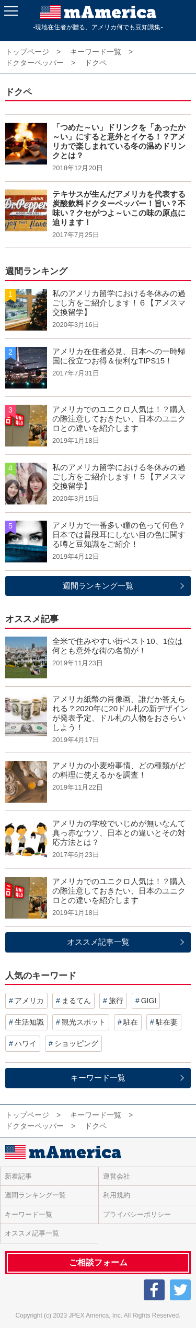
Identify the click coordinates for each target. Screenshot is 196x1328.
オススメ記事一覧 (98, 941)
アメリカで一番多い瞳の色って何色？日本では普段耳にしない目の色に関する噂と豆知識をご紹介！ (119, 534)
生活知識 (29, 1022)
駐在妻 (167, 1022)
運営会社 (116, 1176)
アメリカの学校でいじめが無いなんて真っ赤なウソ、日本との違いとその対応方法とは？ (119, 833)
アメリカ (29, 1000)
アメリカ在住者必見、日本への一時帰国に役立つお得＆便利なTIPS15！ (119, 356)
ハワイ (26, 1043)
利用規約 (116, 1195)
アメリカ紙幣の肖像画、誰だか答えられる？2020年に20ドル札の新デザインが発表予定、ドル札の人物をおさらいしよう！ (120, 713)
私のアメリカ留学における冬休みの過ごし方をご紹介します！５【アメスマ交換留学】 (119, 476)
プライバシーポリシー (137, 1214)
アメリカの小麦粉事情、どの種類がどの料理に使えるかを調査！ (119, 770)
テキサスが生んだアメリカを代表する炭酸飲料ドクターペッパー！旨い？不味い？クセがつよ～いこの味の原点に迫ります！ (119, 208)
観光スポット (84, 1022)
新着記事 (18, 1176)
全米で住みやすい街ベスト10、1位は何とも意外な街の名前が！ (117, 646)
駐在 (130, 1022)
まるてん (76, 1000)
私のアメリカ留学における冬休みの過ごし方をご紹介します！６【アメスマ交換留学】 (119, 302)
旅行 (116, 1000)
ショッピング (76, 1043)
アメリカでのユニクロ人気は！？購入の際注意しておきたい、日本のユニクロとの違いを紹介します (119, 418)
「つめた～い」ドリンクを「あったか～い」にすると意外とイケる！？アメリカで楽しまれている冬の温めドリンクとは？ (119, 141)
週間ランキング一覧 (98, 585)
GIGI (149, 1000)
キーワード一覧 (98, 1077)
